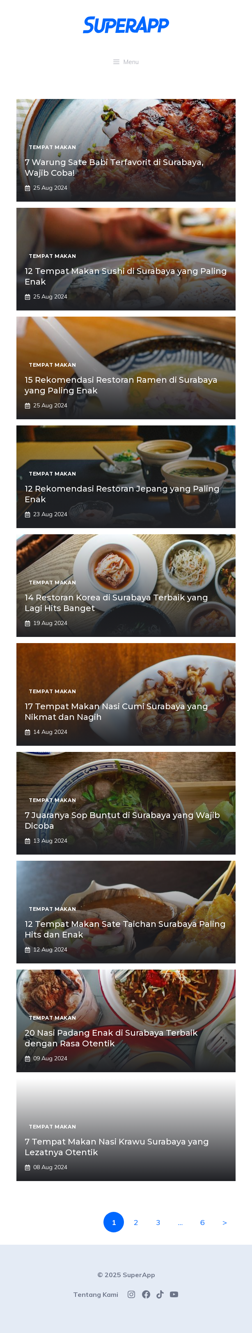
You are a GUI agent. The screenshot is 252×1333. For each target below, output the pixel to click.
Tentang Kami (95, 1294)
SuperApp (139, 1275)
